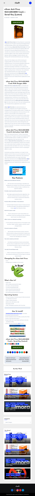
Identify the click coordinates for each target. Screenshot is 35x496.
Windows (7, 382)
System (24, 381)
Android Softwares (20, 378)
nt (8, 107)
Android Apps (13, 378)
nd (15, 208)
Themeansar (26, 494)
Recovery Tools (14, 381)
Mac (12, 379)
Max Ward (8, 17)
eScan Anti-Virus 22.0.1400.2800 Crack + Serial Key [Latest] (15, 12)
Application (8, 379)
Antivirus (12, 473)
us (26, 73)
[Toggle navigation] (4, 3)
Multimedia (17, 404)
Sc (5, 42)
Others (24, 379)
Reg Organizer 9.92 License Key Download (16, 396)
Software (20, 381)
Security (12, 475)
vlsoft (17, 3)
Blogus (20, 494)
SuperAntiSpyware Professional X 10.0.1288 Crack (17, 477)
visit (19, 323)
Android (7, 378)
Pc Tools (7, 381)
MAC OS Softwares (18, 379)
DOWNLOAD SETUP (17, 22)
